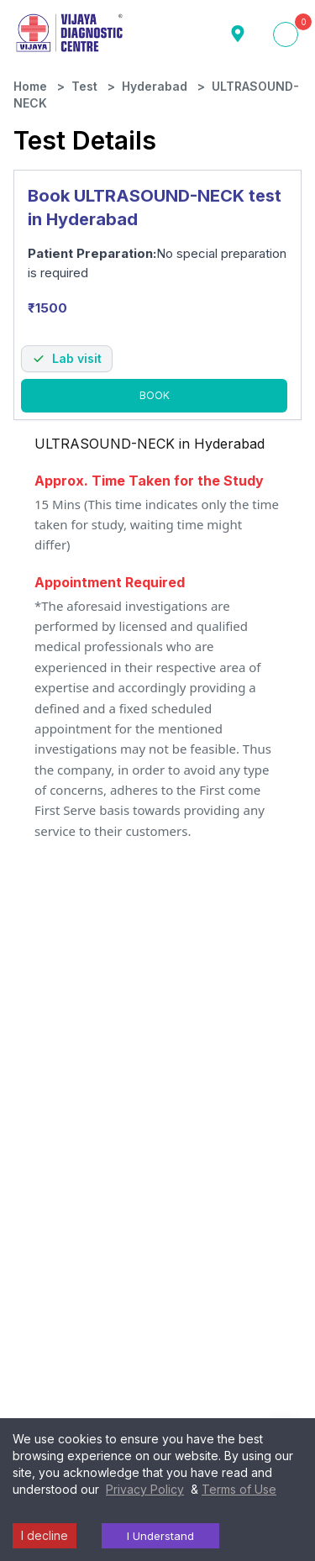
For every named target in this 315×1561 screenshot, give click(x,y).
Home (30, 83)
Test (84, 83)
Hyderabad (154, 83)
